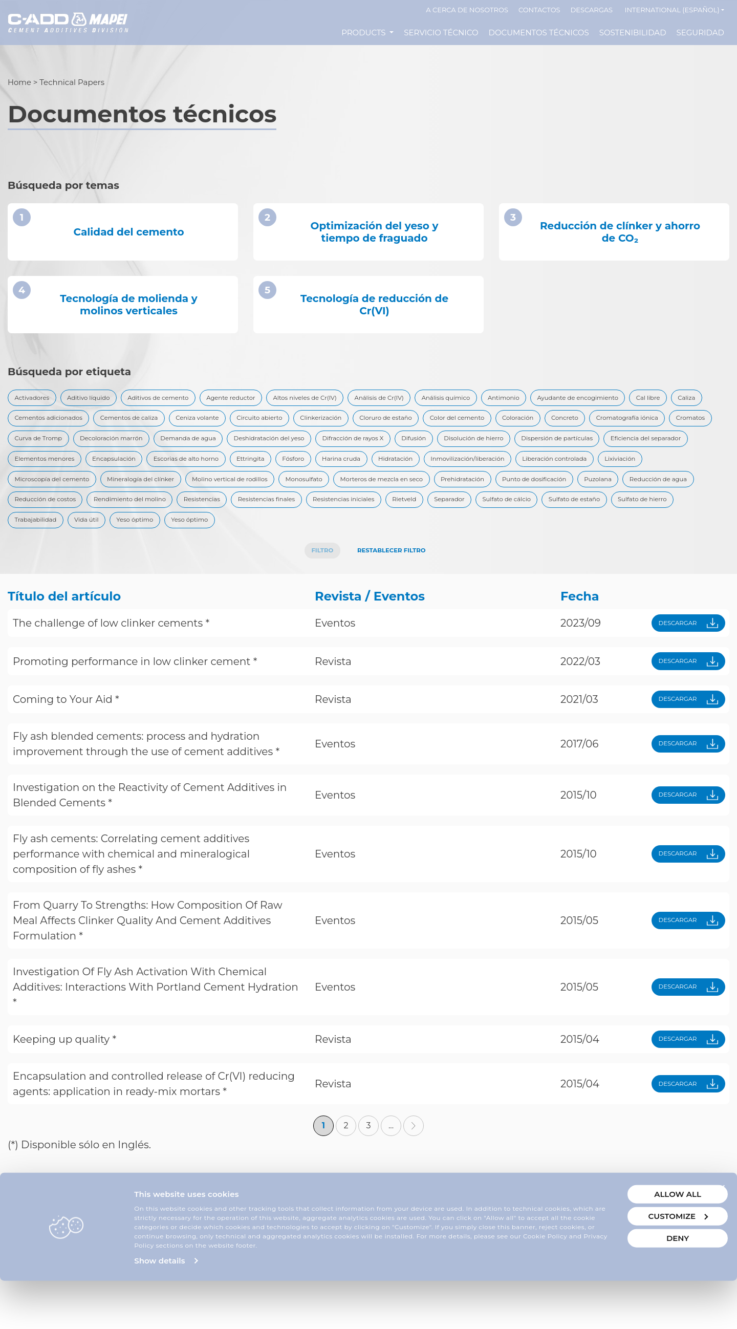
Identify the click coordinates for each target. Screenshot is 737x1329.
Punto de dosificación (425, 517)
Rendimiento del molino (59, 540)
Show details (159, 1309)
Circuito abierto (518, 422)
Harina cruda (140, 493)
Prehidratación (339, 517)
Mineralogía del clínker (663, 493)
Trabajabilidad (41, 564)
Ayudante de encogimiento (65, 422)
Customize (621, 1255)
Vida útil (101, 564)
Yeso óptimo (159, 564)
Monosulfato (150, 517)
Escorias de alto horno (671, 470)
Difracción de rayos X (53, 470)
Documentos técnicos (539, 32)
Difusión (125, 470)
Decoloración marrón (480, 446)
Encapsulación (584, 470)
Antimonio (599, 399)
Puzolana (501, 517)
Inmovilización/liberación (291, 493)
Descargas (592, 10)
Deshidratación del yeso (669, 446)
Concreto (177, 446)
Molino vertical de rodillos (61, 517)
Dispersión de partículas (296, 470)
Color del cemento (49, 446)
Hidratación (205, 493)
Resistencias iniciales (314, 540)
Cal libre (149, 422)
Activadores (37, 399)
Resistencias (146, 540)
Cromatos (326, 446)
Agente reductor (274, 399)
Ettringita (33, 493)
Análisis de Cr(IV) (451, 399)
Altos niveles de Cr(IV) (362, 399)
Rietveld (387, 540)
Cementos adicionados (266, 422)
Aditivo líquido (104, 399)
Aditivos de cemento (187, 399)
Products (364, 32)
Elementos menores (502, 470)
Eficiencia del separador (402, 470)
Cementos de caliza (362, 422)
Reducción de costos (665, 517)
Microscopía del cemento (557, 493)
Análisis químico (531, 399)
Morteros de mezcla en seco (243, 517)
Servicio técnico (441, 32)
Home (20, 82)
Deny (621, 1277)
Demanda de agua (572, 446)
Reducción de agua (573, 517)
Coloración (121, 446)
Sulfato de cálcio (509, 540)
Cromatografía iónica (251, 446)
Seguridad (700, 32)
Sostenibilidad (632, 32)
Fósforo (83, 493)
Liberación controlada (395, 493)
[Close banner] (721, 1227)
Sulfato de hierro (671, 540)
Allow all (620, 1233)
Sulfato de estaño (589, 540)
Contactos (539, 10)
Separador (440, 540)
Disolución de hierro (197, 470)
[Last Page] (413, 1183)
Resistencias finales (222, 540)
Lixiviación (473, 493)
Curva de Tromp (393, 446)
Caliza (194, 422)
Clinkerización (591, 422)
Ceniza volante (444, 422)
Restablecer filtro (395, 598)
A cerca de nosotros (467, 10)
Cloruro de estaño (668, 422)
